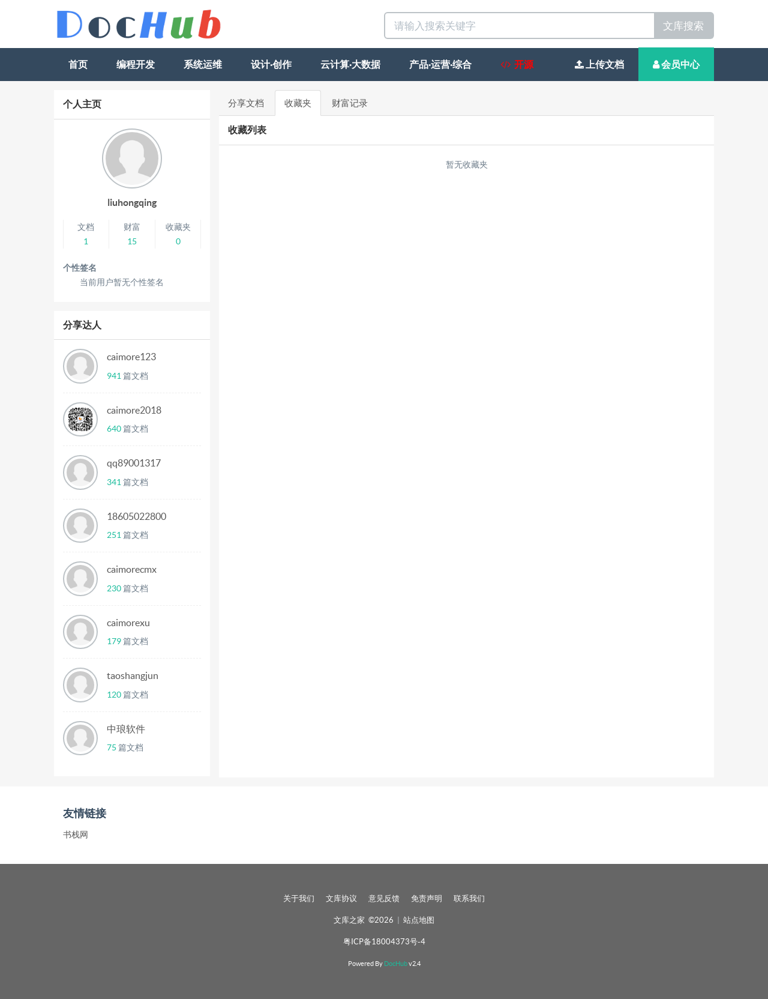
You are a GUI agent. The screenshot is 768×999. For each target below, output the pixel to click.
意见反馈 (384, 898)
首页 (78, 64)
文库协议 (341, 898)
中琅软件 (126, 728)
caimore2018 (134, 410)
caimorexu (128, 622)
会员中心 (676, 64)
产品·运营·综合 (440, 64)
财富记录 (350, 103)
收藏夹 (297, 103)
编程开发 (135, 64)
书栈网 (75, 834)
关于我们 (298, 898)
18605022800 (136, 516)
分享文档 (246, 103)
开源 (516, 64)
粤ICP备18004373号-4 (384, 941)
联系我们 (469, 898)
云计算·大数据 (350, 64)
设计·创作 (271, 64)
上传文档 (599, 64)
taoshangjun (132, 675)
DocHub (395, 963)
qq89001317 (134, 462)
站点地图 (418, 920)
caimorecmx (132, 569)
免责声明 (426, 898)
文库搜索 (683, 25)
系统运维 (203, 64)
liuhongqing (132, 202)
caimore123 (131, 356)
